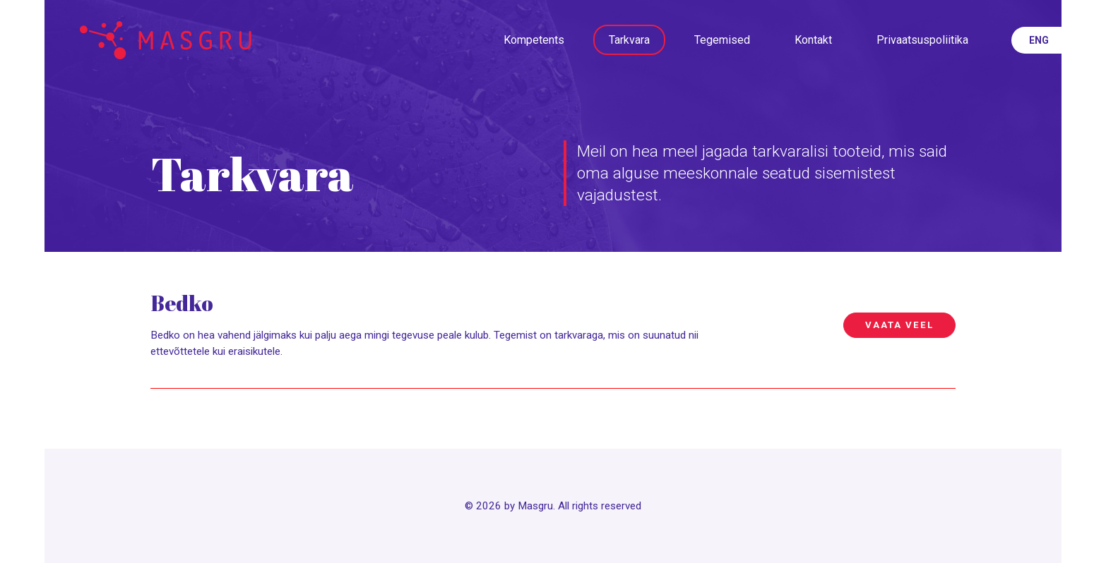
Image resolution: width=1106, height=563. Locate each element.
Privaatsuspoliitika (922, 40)
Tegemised (722, 40)
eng (1039, 40)
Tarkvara (629, 40)
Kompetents (534, 40)
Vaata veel (899, 325)
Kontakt (813, 40)
